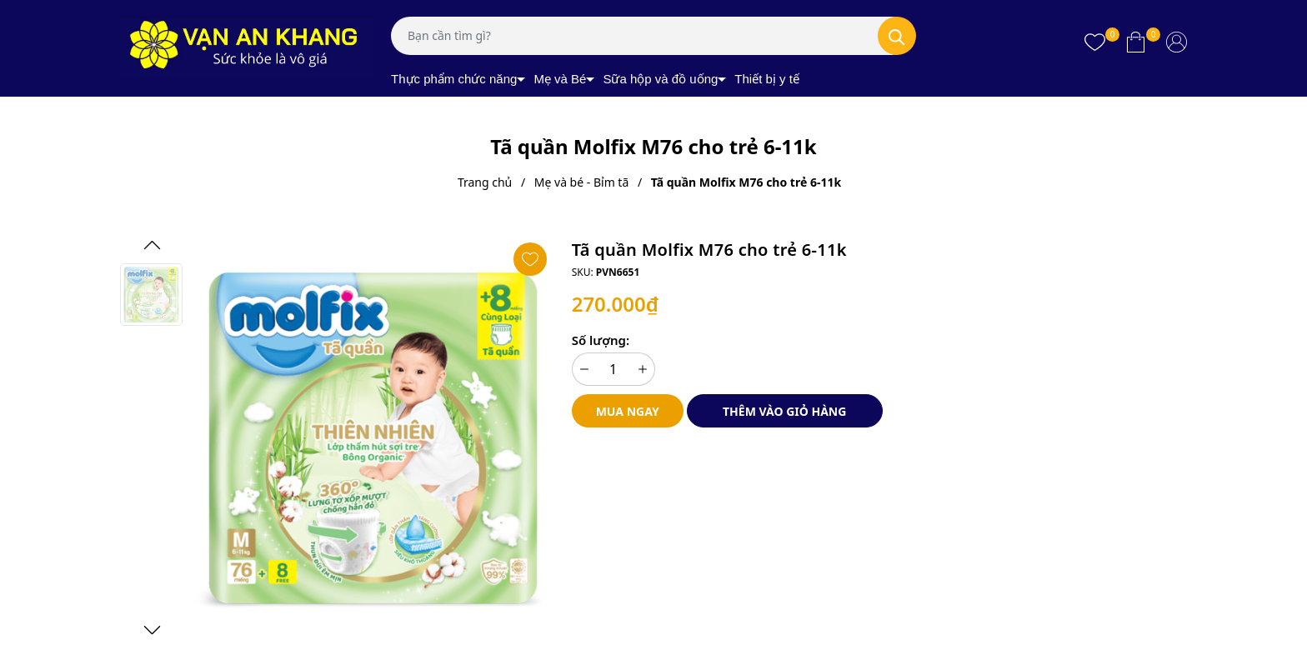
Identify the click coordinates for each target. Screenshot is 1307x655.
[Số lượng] (613, 369)
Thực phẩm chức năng (454, 79)
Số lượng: (600, 340)
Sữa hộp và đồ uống (660, 79)
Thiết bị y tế (766, 79)
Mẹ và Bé (559, 79)
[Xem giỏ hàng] (1135, 41)
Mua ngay (627, 411)
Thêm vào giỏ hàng (784, 411)
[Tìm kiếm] (897, 36)
